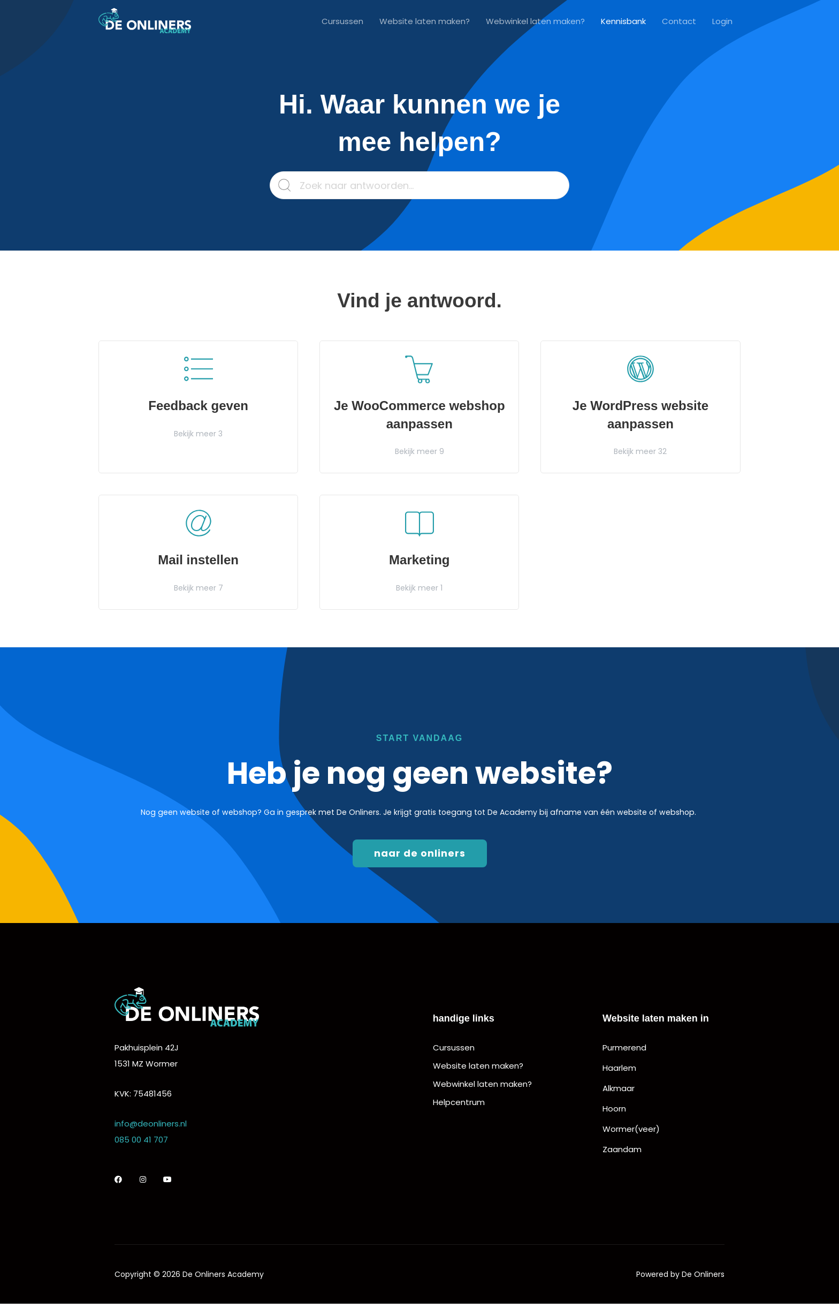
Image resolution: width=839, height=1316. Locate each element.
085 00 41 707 (141, 1139)
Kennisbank (623, 21)
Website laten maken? (424, 21)
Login (722, 21)
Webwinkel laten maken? (535, 21)
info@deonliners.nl (151, 1123)
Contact (679, 21)
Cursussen (342, 21)
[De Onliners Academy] (144, 20)
